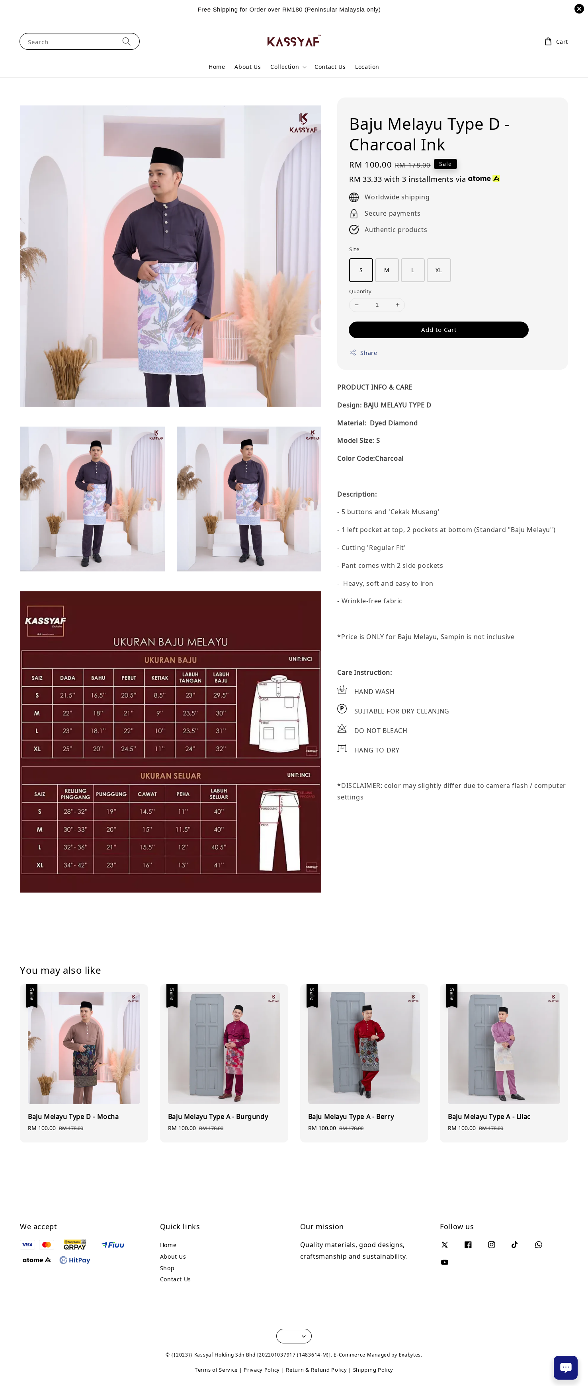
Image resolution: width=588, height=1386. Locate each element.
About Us (247, 66)
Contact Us (330, 66)
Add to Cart (439, 329)
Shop (167, 1268)
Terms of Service (216, 1369)
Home (217, 66)
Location (367, 66)
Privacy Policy (262, 1369)
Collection (284, 66)
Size (354, 249)
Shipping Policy (373, 1369)
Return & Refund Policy (316, 1369)
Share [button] (363, 353)
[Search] (126, 41)
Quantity (360, 291)
